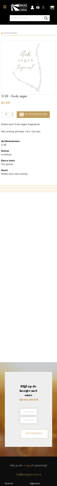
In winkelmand (33, 114)
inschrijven (34, 433)
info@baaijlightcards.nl (28, 474)
